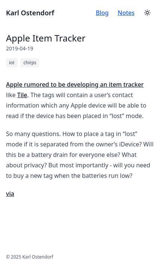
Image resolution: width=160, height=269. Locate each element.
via (10, 193)
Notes (126, 13)
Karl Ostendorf (30, 12)
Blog (102, 13)
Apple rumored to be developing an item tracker (75, 84)
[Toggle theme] (147, 12)
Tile (22, 95)
